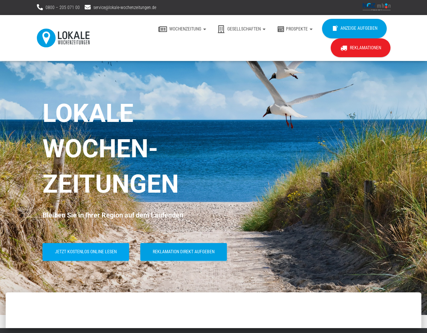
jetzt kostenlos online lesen (86, 251)
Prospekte (295, 29)
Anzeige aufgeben (354, 28)
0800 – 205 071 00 (63, 7)
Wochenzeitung (182, 29)
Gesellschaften (241, 29)
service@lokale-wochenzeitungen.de (124, 7)
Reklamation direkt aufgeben (183, 251)
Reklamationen (360, 48)
